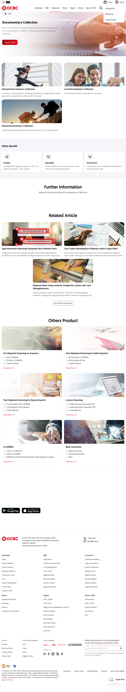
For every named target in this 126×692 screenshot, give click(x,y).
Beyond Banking (49, 579)
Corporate (55, 8)
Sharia (64, 8)
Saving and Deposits (9, 599)
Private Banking (7, 567)
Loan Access (47, 571)
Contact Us (47, 650)
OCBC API (46, 631)
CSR (86, 615)
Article (80, 8)
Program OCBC (7, 591)
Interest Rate (6, 656)
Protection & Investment (10, 611)
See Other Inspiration (63, 303)
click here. (10, 680)
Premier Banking (7, 563)
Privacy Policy (79, 671)
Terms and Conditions (30, 640)
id (4, 2)
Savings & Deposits (8, 571)
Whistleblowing (92, 671)
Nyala (4, 559)
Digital (72, 8)
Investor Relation (91, 607)
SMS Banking (48, 619)
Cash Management (50, 567)
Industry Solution (91, 583)
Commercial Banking (92, 559)
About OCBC (91, 8)
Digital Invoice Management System (56, 607)
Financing (5, 603)
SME (47, 8)
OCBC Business (48, 615)
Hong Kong (110, 19)
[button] (120, 648)
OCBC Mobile (48, 599)
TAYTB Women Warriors (52, 563)
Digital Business (49, 575)
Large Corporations (92, 563)
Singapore (110, 8)
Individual (39, 8)
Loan (3, 579)
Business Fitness (49, 583)
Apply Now (10, 42)
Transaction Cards (8, 575)
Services (4, 607)
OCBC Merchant (49, 627)
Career (24, 648)
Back (8, 13)
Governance (89, 611)
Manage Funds (90, 571)
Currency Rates (7, 652)
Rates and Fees (7, 648)
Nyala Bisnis (47, 559)
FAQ (24, 644)
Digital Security (27, 656)
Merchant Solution (49, 623)
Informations (89, 599)
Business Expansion (92, 567)
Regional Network (49, 587)
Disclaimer (67, 671)
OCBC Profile (89, 603)
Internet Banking (49, 611)
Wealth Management (9, 583)
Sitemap (104, 671)
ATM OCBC (47, 603)
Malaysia (109, 14)
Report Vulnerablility (117, 671)
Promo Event (6, 587)
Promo (4, 640)
